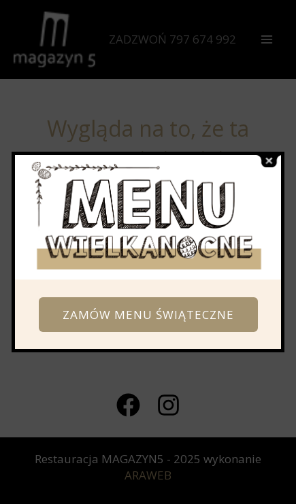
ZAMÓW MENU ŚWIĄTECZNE (148, 314)
